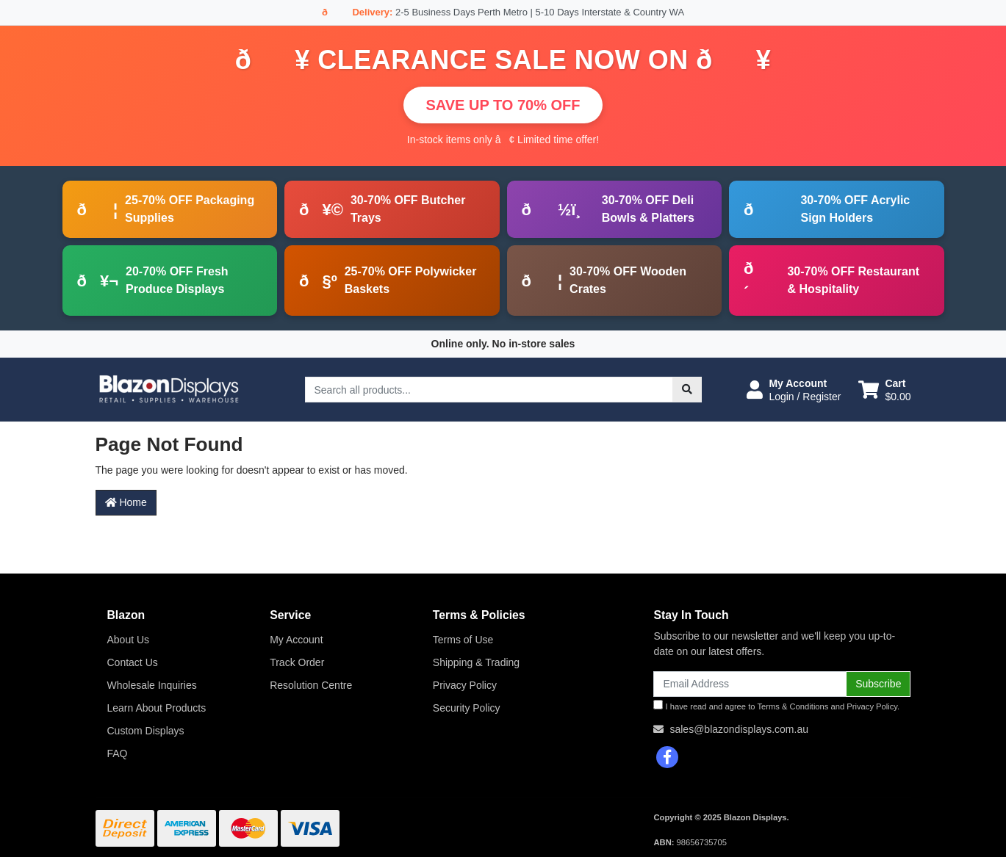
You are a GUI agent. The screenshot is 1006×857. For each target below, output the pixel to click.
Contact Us (132, 662)
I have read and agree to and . (776, 705)
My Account (296, 640)
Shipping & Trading (476, 662)
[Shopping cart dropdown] (884, 390)
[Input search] (489, 389)
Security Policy (466, 708)
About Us (128, 640)
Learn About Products (156, 708)
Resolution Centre (311, 685)
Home (126, 502)
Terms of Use (463, 640)
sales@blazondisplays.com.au (738, 729)
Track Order (297, 662)
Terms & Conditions (792, 706)
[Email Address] (750, 684)
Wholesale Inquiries (152, 685)
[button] (794, 390)
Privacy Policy (465, 685)
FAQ (117, 753)
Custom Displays (145, 731)
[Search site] (687, 389)
